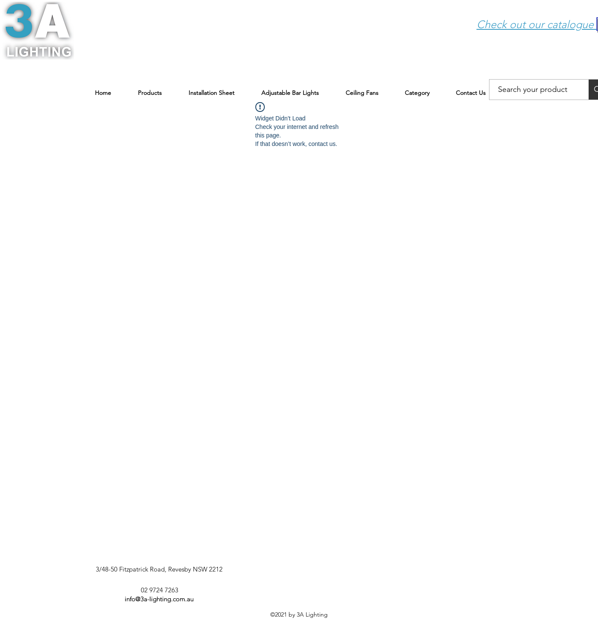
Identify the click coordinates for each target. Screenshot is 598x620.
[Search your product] (533, 90)
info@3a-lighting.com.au (159, 599)
